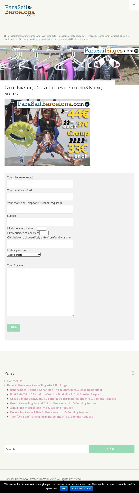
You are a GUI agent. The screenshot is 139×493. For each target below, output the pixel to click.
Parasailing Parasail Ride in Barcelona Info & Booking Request (50, 412)
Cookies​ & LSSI (81, 488)
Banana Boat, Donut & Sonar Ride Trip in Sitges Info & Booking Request (56, 389)
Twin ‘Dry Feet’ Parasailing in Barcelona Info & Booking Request (51, 416)
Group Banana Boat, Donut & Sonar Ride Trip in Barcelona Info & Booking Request (63, 398)
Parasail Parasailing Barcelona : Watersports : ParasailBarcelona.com (45, 36)
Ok (64, 488)
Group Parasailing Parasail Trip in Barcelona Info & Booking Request (54, 403)
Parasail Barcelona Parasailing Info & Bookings (37, 385)
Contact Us (14, 381)
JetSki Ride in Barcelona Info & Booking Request (41, 407)
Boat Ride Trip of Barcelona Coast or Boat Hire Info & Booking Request (56, 394)
